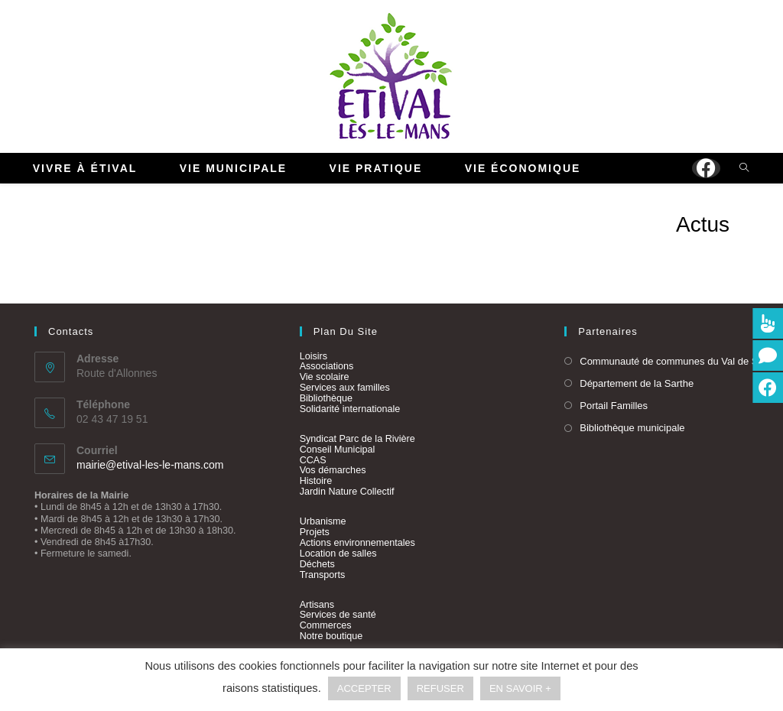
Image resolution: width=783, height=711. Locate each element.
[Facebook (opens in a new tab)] (706, 168)
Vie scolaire (324, 377)
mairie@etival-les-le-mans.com (149, 465)
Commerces (326, 625)
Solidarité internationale (350, 409)
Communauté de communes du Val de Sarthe (680, 361)
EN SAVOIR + (520, 688)
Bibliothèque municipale (632, 427)
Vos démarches (333, 470)
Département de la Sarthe (637, 383)
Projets (315, 532)
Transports (323, 575)
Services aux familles (345, 387)
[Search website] (744, 169)
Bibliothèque (326, 398)
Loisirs (313, 356)
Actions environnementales (357, 542)
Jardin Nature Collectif (347, 491)
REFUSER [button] (440, 688)
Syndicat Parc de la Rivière (357, 438)
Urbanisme (323, 521)
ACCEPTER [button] (364, 688)
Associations (327, 366)
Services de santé (338, 614)
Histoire (316, 481)
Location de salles (338, 553)
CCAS (313, 460)
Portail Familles (614, 405)
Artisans (317, 604)
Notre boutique (331, 636)
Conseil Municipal (337, 449)
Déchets (317, 564)
